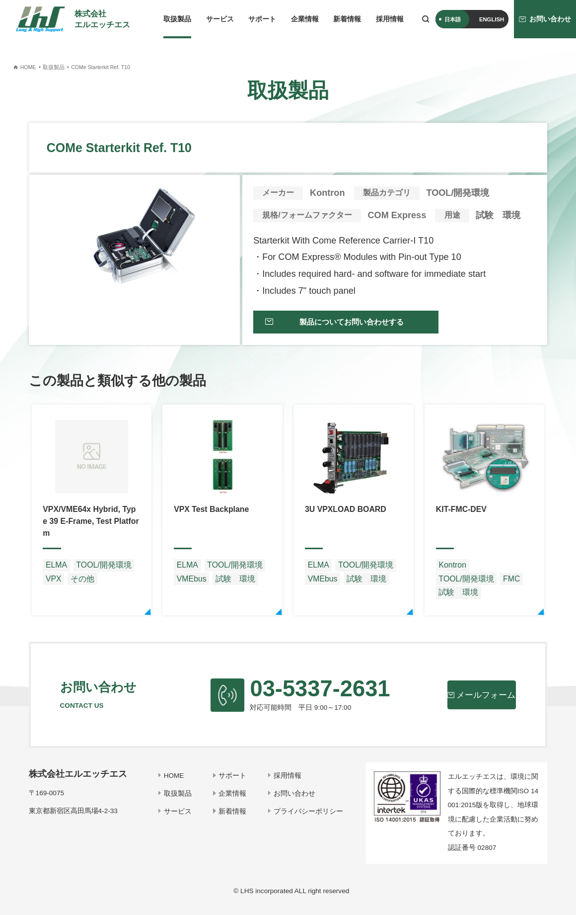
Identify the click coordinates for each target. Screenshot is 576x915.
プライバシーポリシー (309, 816)
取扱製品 (177, 19)
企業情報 (305, 19)
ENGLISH (491, 19)
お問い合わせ (295, 799)
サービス (220, 19)
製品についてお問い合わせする (345, 326)
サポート (262, 19)
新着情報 (347, 19)
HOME (176, 781)
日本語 (452, 19)
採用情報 (390, 19)
